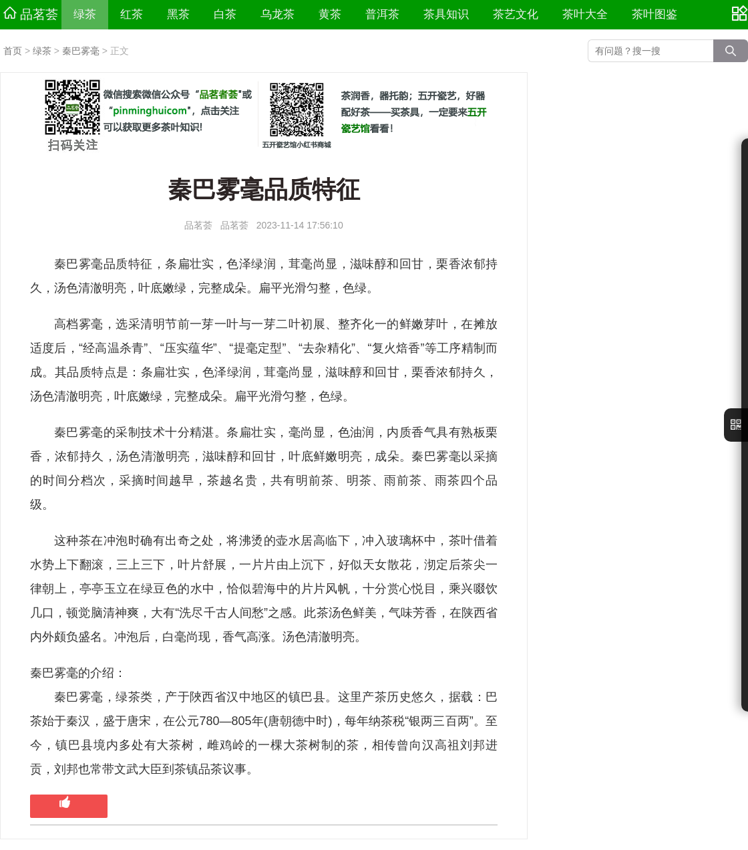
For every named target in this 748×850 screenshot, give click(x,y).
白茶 (225, 14)
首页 (12, 50)
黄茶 (330, 14)
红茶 (131, 14)
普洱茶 (382, 14)
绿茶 (84, 14)
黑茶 (178, 14)
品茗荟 (30, 14)
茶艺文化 (515, 14)
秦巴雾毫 (81, 50)
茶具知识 (446, 14)
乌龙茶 (277, 14)
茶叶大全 (585, 14)
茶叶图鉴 (654, 14)
